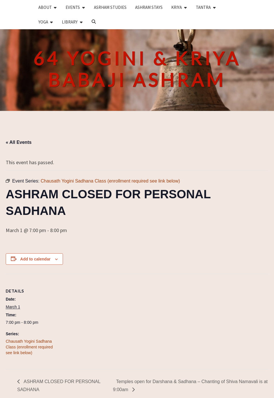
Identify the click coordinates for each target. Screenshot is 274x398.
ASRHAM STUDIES (110, 7)
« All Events (18, 142)
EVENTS (73, 7)
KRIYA (176, 7)
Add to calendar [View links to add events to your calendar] (35, 259)
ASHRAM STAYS (149, 7)
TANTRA (203, 7)
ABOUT (45, 7)
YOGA (43, 22)
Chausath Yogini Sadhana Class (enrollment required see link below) (29, 347)
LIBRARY (70, 22)
